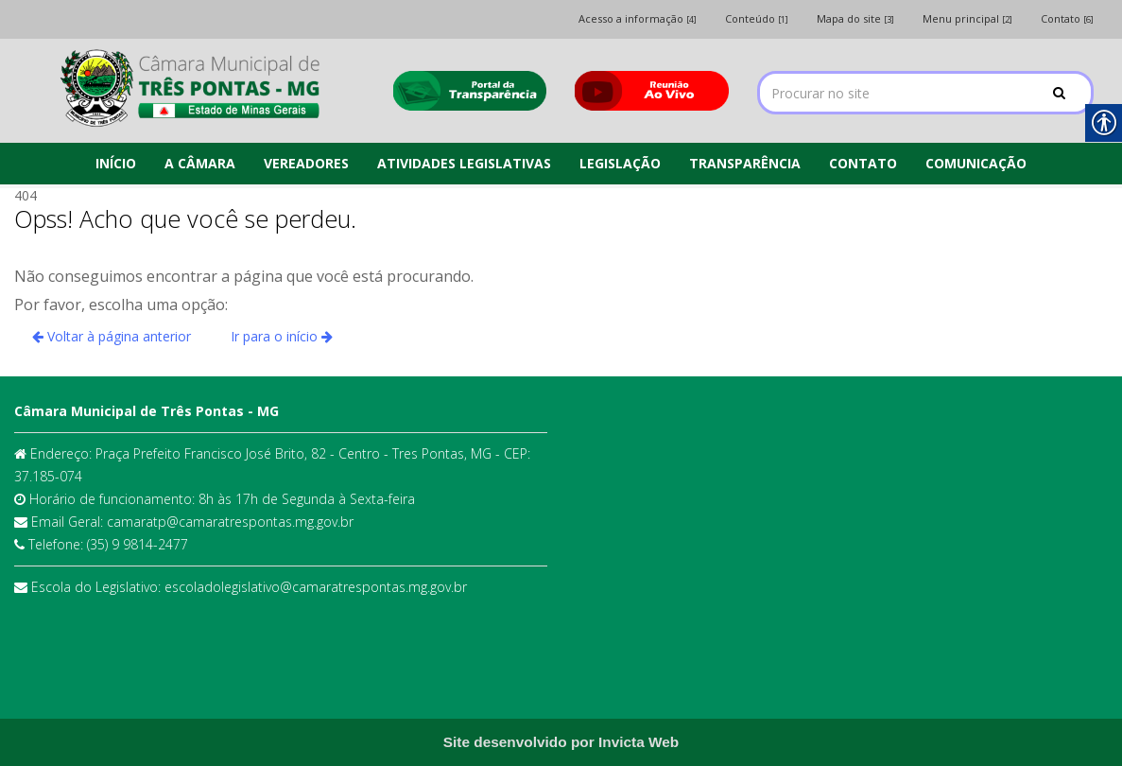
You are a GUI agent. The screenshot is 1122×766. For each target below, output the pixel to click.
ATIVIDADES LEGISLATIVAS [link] (464, 163)
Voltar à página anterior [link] (111, 336)
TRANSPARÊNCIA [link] (745, 163)
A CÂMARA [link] (199, 163)
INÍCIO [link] (115, 163)
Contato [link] (1067, 18)
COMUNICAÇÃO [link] (976, 163)
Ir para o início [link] (282, 336)
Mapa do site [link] (855, 18)
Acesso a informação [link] (637, 18)
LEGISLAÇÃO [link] (620, 163)
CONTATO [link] (863, 163)
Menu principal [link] (967, 18)
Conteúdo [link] (756, 18)
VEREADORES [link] (306, 163)
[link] (189, 88)
